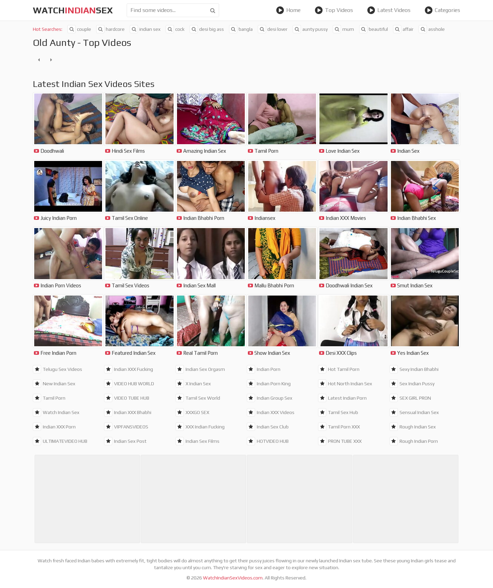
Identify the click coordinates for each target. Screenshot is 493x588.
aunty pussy (310, 29)
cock (175, 29)
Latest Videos (388, 10)
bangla (241, 29)
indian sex (145, 29)
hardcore (110, 29)
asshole (432, 29)
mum (343, 29)
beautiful (373, 29)
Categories (442, 10)
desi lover (273, 29)
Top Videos (334, 10)
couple (79, 29)
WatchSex (73, 10)
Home (288, 10)
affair (403, 29)
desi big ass (207, 29)
